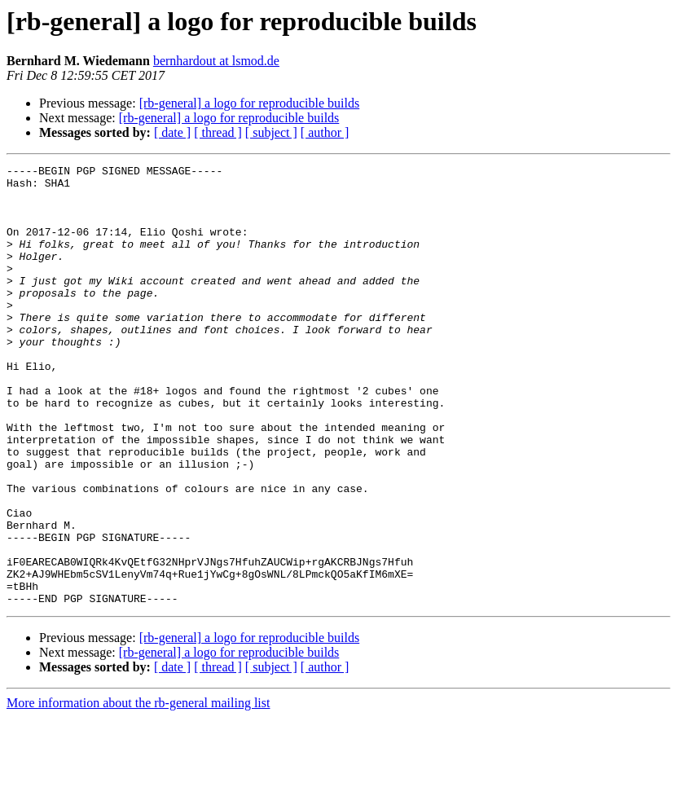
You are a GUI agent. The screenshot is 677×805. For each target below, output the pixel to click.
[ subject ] (271, 132)
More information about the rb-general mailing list (138, 791)
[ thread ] (218, 132)
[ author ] (325, 132)
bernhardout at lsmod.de (216, 61)
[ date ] (172, 132)
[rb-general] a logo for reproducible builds (249, 103)
